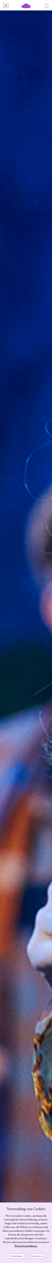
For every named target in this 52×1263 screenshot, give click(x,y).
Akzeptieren (37, 1256)
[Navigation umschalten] (47, 5)
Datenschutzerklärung (26, 1246)
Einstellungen (16, 1256)
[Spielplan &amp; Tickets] (5, 5)
